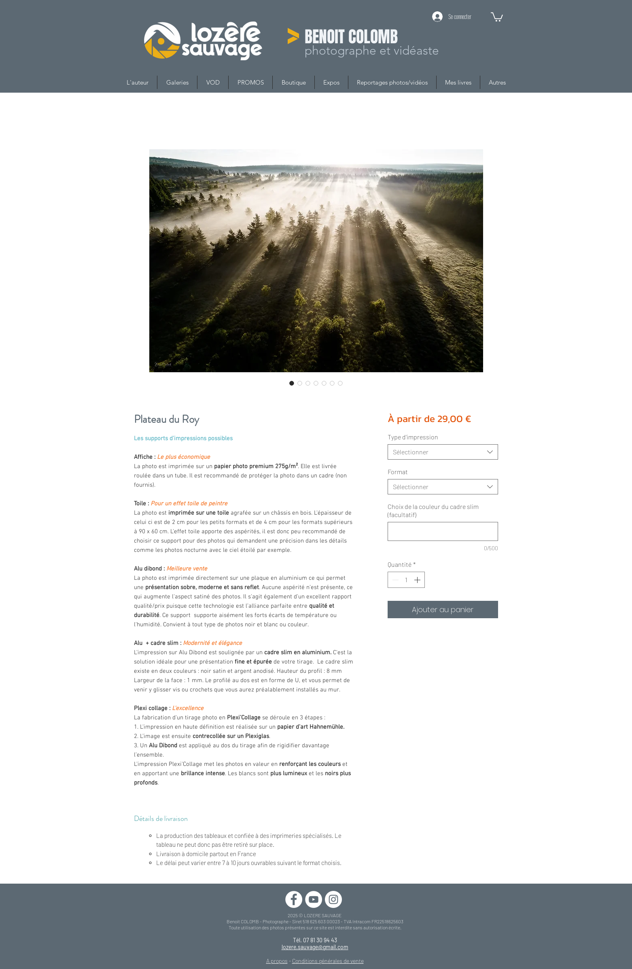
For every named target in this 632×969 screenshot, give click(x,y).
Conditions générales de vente (328, 960)
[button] (497, 16)
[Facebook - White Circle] (293, 899)
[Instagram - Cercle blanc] (333, 899)
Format (398, 471)
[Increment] (418, 579)
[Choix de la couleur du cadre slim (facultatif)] (443, 531)
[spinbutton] (406, 579)
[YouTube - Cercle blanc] (313, 899)
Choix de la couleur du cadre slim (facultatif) (433, 510)
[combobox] (443, 452)
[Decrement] (394, 579)
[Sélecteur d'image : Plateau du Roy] (292, 383)
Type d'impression (413, 437)
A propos (277, 960)
